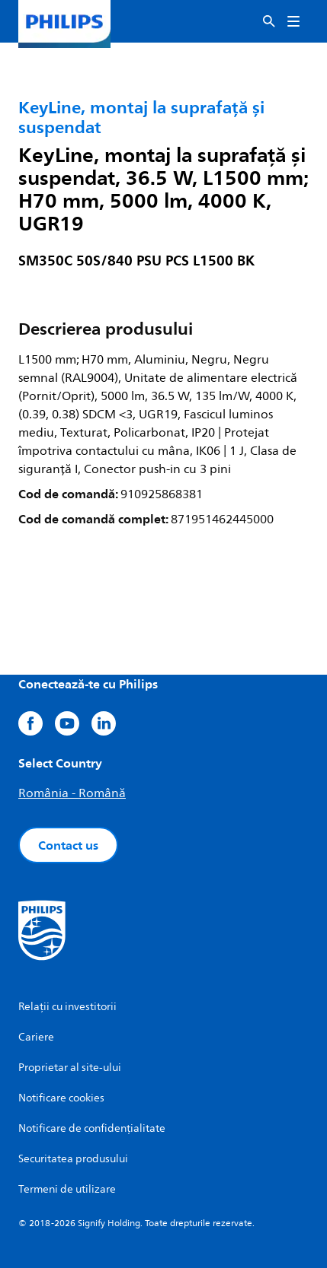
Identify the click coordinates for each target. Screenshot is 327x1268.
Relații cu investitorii (67, 1006)
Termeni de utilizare (67, 1189)
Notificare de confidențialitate (91, 1128)
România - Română (72, 793)
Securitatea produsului (73, 1159)
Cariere (36, 1037)
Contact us (68, 845)
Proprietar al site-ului (69, 1067)
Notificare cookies (61, 1098)
